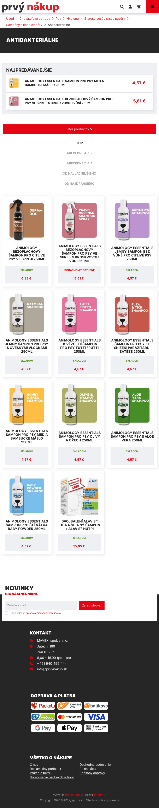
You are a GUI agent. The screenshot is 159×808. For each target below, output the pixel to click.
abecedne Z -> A (80, 163)
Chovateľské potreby (34, 19)
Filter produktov (80, 129)
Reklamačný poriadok (45, 769)
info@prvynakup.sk (52, 669)
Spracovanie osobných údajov (52, 777)
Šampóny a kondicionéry (24, 25)
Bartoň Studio (74, 794)
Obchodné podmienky (96, 765)
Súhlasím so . (36, 613)
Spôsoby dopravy (92, 773)
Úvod (10, 19)
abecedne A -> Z (80, 153)
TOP (79, 143)
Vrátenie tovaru (41, 773)
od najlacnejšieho (79, 173)
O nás (34, 765)
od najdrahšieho (79, 184)
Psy (58, 19)
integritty (100, 794)
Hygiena (73, 19)
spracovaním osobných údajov (43, 613)
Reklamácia (88, 769)
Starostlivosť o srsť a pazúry (104, 19)
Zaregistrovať (91, 605)
